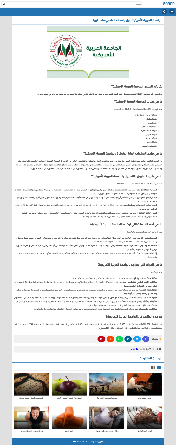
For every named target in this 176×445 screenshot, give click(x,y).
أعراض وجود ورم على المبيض (107, 431)
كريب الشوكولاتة (145, 431)
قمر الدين (69, 431)
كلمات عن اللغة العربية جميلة (31, 398)
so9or (169, 3)
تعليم (132, 349)
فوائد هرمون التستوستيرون (31, 431)
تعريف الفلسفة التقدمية (107, 398)
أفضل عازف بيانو (145, 398)
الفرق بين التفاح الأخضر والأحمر (69, 398)
